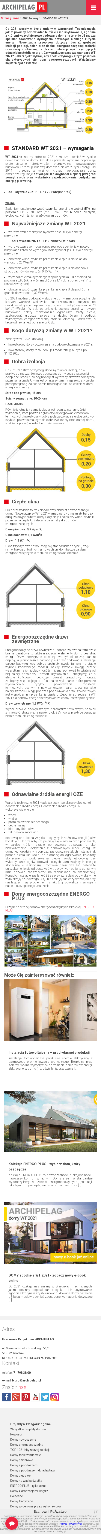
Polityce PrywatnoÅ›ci (70, 1523)
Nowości (16, 1434)
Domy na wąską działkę (26, 1480)
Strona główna (10, 18)
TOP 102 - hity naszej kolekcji (30, 1450)
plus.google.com (16, 1397)
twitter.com (45, 1397)
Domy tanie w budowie (25, 1455)
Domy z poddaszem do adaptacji (32, 1470)
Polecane (16, 1496)
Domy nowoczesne (23, 1439)
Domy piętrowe (20, 1475)
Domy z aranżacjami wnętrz (29, 1491)
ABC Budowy (30, 18)
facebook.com (6, 1397)
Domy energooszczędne (26, 1444)
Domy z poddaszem (24, 1465)
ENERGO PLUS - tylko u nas (28, 1486)
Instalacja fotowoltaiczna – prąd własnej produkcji (49, 1053)
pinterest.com (25, 1397)
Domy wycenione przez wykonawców (35, 1506)
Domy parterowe (21, 1460)
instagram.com (54, 1397)
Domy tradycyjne (21, 1501)
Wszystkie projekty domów (28, 1429)
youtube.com (35, 1397)
